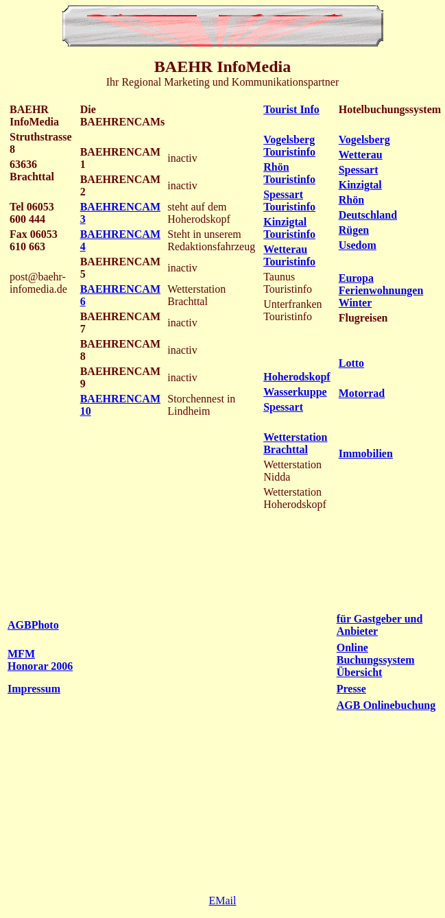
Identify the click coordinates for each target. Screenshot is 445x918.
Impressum (34, 688)
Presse (351, 688)
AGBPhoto (33, 625)
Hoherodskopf (296, 377)
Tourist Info (291, 109)
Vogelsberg (364, 139)
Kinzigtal (360, 185)
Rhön (351, 200)
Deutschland (368, 215)
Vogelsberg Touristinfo (289, 146)
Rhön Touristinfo (289, 173)
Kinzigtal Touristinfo (289, 228)
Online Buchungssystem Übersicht (376, 660)
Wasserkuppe (294, 392)
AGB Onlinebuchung (386, 705)
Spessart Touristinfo (289, 201)
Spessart (283, 407)
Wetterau (361, 154)
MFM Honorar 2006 (40, 660)
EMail (223, 900)
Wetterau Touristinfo (289, 255)
